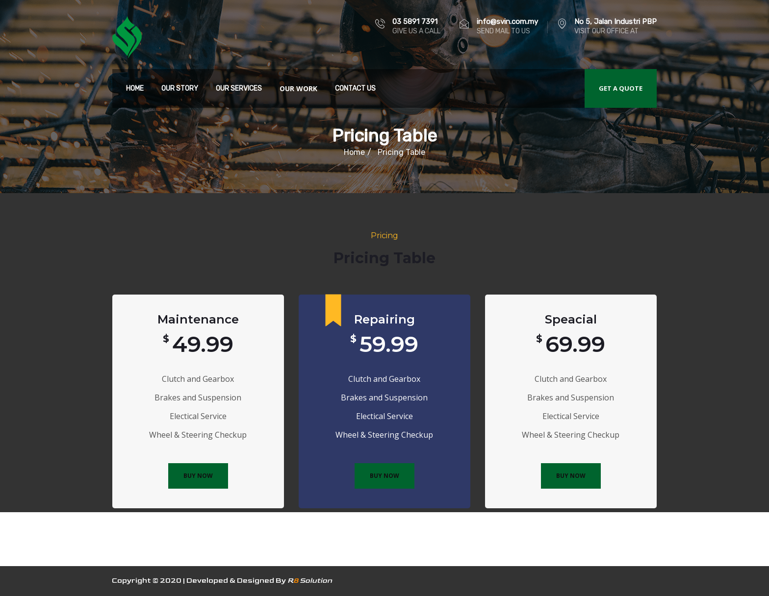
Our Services (239, 88)
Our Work (298, 88)
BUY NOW (198, 476)
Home (135, 88)
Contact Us (355, 88)
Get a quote (620, 88)
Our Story (179, 88)
